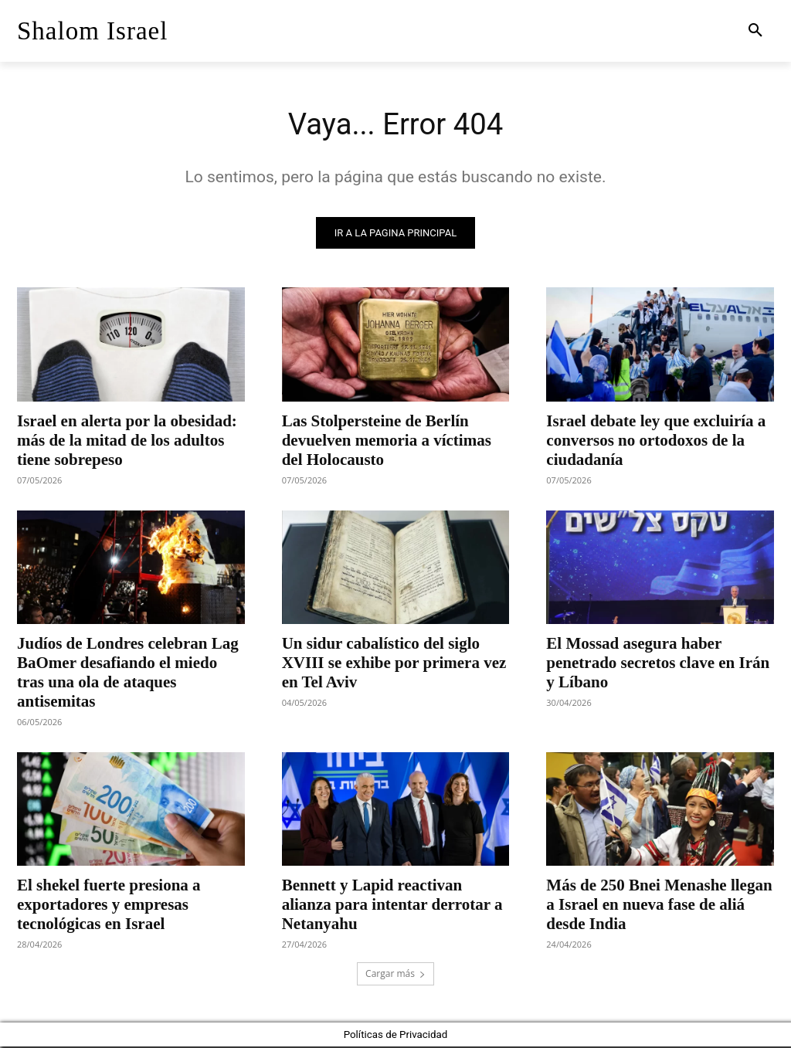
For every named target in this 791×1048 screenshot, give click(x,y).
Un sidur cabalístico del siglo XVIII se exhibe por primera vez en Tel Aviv (394, 664)
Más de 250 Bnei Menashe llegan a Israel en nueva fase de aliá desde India (659, 905)
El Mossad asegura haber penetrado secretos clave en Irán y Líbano (657, 664)
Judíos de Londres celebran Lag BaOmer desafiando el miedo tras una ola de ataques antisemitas (128, 674)
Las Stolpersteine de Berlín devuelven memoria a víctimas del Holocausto (386, 441)
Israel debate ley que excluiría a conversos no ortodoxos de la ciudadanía (656, 441)
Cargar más (395, 975)
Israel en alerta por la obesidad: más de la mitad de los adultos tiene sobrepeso (127, 441)
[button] (755, 30)
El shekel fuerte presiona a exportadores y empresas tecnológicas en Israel (109, 905)
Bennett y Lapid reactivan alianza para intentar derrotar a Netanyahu (392, 905)
